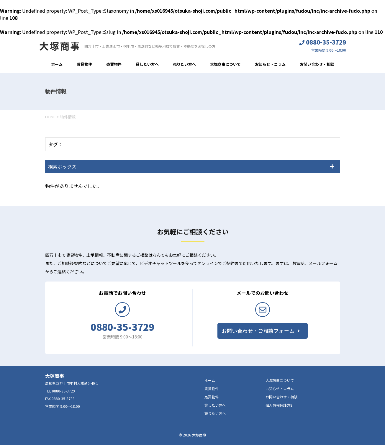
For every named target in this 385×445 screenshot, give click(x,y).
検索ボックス (62, 166)
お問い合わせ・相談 (317, 64)
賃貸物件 (84, 64)
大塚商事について (225, 64)
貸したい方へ (147, 64)
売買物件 (114, 64)
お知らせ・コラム (270, 64)
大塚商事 (60, 46)
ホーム (57, 64)
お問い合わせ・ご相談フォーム (258, 330)
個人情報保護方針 (280, 405)
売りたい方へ (184, 64)
